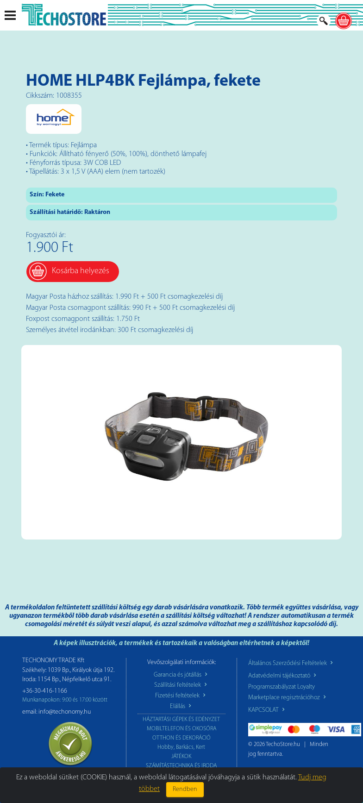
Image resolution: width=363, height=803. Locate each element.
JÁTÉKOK (181, 756)
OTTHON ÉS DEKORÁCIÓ (181, 738)
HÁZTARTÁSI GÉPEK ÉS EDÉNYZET (181, 719)
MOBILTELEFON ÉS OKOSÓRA (181, 729)
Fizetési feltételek (181, 695)
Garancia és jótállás (181, 674)
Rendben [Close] (185, 789)
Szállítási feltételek (181, 685)
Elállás (181, 706)
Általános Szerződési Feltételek (291, 663)
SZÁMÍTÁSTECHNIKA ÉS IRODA (181, 766)
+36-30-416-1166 (44, 691)
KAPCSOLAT (267, 710)
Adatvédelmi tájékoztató (283, 675)
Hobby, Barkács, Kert (181, 747)
